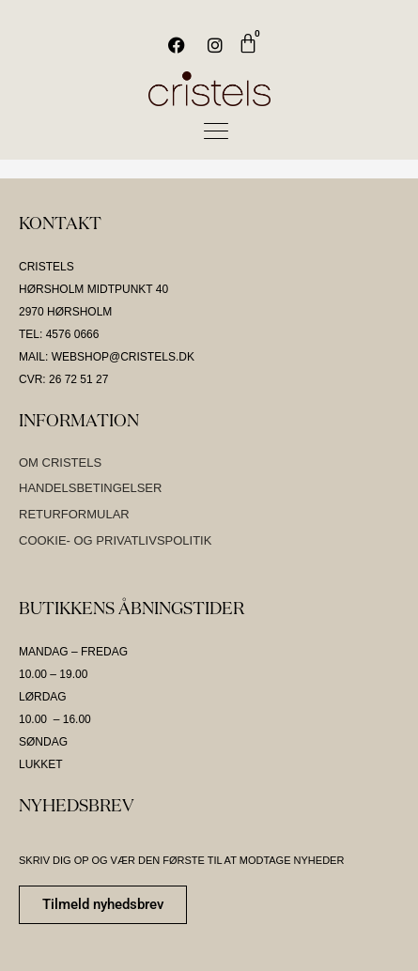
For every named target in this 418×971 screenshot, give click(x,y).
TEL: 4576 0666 (59, 334)
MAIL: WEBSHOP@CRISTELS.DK (106, 356)
